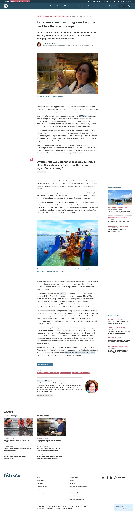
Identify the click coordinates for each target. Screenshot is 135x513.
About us (72, 483)
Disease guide (106, 1)
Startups (91, 6)
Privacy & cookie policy (76, 499)
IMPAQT (63, 293)
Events (114, 1)
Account (128, 1)
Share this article (44, 364)
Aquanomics (101, 6)
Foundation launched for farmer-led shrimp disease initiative (119, 341)
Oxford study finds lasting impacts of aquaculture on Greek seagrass (49, 457)
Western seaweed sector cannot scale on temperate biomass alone (120, 212)
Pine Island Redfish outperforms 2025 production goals (49, 441)
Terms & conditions (75, 496)
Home (38, 477)
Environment (41, 373)
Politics (111, 319)
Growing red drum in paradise (118, 221)
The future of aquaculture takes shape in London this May (119, 332)
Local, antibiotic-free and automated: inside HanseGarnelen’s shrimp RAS (118, 231)
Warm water (54, 6)
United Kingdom (84, 373)
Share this (41, 172)
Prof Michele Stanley (52, 44)
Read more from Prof (44, 395)
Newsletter (121, 1)
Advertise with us (74, 493)
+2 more (66, 16)
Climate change (43, 16)
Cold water (66, 6)
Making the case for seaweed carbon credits (16, 441)
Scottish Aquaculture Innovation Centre (80, 352)
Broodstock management (117, 218)
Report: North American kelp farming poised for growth (118, 351)
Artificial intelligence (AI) (117, 328)
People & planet (79, 6)
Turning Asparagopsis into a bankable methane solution (17, 449)
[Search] (124, 6)
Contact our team (74, 490)
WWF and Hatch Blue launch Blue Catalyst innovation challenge (48, 449)
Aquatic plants (56, 16)
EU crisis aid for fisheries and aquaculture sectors (118, 322)
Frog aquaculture (17, 1)
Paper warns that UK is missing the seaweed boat (16, 457)
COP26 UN (83, 116)
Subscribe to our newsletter (78, 487)
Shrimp (27, 1)
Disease (111, 338)
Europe (74, 373)
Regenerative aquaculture (118, 207)
